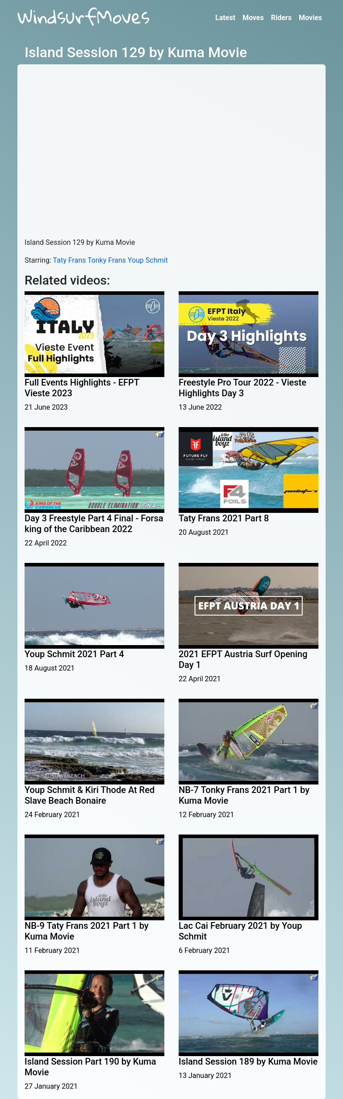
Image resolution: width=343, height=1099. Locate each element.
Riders (281, 17)
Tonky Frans (107, 260)
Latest (225, 17)
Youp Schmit (148, 260)
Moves (253, 17)
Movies (310, 17)
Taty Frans (69, 260)
